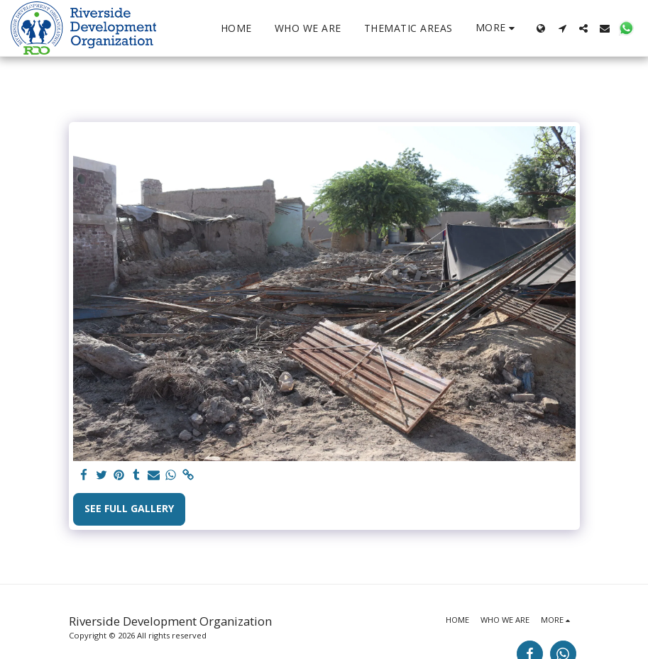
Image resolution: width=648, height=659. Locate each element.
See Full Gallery (129, 508)
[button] (562, 28)
